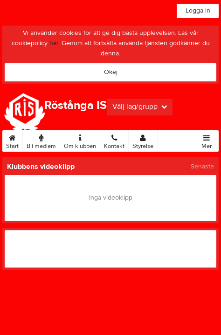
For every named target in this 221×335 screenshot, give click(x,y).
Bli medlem (41, 140)
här (53, 43)
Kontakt (114, 140)
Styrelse (142, 140)
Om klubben (80, 140)
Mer (206, 140)
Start (12, 140)
